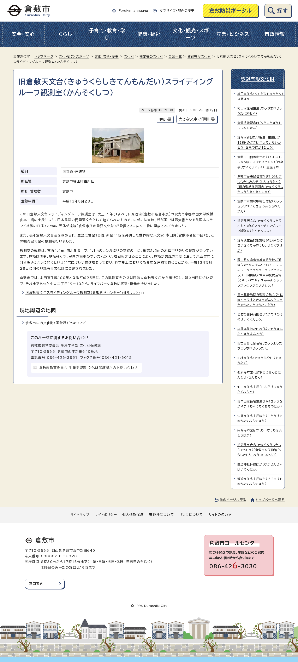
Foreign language (133, 10)
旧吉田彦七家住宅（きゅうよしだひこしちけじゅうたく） (259, 346)
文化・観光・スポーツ (191, 34)
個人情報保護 (133, 514)
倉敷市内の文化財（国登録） (57, 323)
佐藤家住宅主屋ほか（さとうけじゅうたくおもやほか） (260, 418)
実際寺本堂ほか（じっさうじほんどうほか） (259, 433)
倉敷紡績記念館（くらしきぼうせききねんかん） (259, 125)
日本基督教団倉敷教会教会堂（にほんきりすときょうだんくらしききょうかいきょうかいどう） (260, 299)
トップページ (44, 56)
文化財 (129, 56)
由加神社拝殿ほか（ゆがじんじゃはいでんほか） (259, 467)
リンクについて (191, 514)
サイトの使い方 (220, 514)
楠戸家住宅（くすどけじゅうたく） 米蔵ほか (261, 96)
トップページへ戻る (270, 499)
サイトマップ (79, 514)
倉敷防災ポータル (230, 10)
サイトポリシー (106, 514)
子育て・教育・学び (107, 34)
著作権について (161, 514)
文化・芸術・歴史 (107, 56)
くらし (65, 34)
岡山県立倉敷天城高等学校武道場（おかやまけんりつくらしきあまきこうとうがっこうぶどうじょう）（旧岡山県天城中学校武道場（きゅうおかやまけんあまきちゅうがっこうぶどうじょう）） (259, 272)
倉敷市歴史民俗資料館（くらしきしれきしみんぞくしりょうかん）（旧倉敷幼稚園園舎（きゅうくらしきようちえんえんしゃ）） (260, 184)
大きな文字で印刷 (194, 119)
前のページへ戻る (233, 499)
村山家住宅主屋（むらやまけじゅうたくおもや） (259, 111)
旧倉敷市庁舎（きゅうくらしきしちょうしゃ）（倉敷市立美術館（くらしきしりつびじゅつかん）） (259, 449)
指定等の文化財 (151, 56)
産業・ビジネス (232, 34)
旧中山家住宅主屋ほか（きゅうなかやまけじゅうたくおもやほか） (260, 404)
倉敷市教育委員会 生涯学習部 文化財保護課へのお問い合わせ (88, 367)
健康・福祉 (149, 34)
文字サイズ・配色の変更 (177, 10)
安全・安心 (23, 34)
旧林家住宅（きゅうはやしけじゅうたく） (259, 360)
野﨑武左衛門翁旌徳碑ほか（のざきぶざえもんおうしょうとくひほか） (260, 245)
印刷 (162, 119)
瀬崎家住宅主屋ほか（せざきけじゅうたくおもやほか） (260, 481)
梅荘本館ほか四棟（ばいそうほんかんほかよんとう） (260, 331)
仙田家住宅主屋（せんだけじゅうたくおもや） (259, 389)
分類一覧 (175, 56)
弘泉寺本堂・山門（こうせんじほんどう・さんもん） (259, 375)
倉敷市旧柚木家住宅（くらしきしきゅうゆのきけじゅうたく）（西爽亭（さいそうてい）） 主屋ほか (260, 162)
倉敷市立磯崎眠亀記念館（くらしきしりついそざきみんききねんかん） (259, 206)
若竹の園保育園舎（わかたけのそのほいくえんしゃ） (260, 317)
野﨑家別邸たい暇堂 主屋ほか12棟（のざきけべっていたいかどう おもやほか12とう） (259, 142)
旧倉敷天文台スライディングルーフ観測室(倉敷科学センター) (84, 292)
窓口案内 (36, 583)
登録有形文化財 (199, 56)
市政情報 (274, 34)
